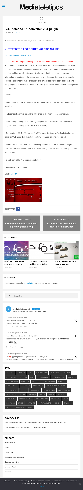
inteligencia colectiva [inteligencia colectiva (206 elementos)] (16, 394)
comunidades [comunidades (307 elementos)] (42, 377)
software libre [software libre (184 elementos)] (44, 403)
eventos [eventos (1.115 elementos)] (61, 381)
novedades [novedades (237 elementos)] (11, 399)
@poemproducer (31, 357)
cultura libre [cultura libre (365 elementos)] (12, 381)
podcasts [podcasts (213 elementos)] (55, 399)
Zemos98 (8, 472)
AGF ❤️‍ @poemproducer (15, 357)
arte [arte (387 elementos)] (30, 373)
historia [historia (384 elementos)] (23, 390)
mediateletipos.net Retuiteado (17, 317)
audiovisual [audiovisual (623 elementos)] (11, 377)
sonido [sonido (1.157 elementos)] (57, 403)
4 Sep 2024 (32, 320)
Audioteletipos (11, 41)
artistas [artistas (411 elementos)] (66, 373)
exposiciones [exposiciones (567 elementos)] (12, 386)
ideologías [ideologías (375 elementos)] (35, 390)
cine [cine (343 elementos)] (32, 377)
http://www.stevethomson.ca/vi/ (18, 55)
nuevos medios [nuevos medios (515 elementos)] (25, 399)
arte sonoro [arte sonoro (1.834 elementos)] (41, 373)
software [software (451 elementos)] (31, 403)
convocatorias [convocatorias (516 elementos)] (58, 377)
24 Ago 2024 (33, 336)
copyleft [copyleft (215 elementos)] (72, 377)
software (33, 41)
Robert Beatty (11, 320)
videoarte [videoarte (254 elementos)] (20, 407)
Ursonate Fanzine (11, 467)
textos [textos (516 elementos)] (9, 407)
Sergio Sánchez (11, 336)
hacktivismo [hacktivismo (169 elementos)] (12, 390)
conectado (28, 283)
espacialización (25, 41)
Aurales (7, 447)
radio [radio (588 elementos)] (65, 399)
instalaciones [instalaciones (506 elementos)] (49, 390)
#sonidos (9, 342)
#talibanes (64, 339)
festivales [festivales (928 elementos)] (25, 386)
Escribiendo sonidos (40, 427)
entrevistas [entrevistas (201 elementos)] (50, 381)
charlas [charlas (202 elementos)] (23, 377)
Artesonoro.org (10, 442)
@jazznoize (22, 336)
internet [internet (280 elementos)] (32, 394)
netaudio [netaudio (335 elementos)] (61, 394)
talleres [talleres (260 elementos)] (67, 403)
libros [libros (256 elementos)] (42, 394)
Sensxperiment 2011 (12, 462)
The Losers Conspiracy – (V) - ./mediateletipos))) (22, 422)
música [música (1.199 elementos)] (51, 394)
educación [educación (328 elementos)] (36, 381)
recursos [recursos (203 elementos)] (11, 403)
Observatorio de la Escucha (14, 457)
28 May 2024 (43, 357)
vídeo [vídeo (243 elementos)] (30, 407)
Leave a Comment (48, 41)
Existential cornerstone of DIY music (54, 422)
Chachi (41, 486)
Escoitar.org (9, 452)
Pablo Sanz (17, 32)
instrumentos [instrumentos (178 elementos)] (64, 390)
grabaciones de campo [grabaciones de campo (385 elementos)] (56, 386)
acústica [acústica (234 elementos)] (21, 373)
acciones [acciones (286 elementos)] (10, 373)
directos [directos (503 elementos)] (25, 381)
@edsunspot (21, 320)
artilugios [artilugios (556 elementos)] (54, 373)
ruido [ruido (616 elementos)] (20, 403)
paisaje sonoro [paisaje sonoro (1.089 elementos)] (41, 399)
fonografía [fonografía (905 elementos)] (38, 386)
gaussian (13, 174)
